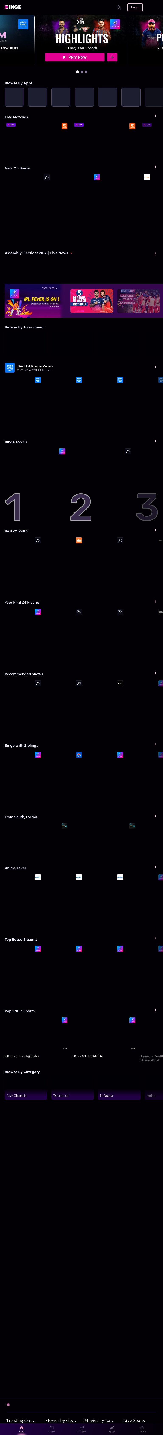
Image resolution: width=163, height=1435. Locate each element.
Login (135, 7)
